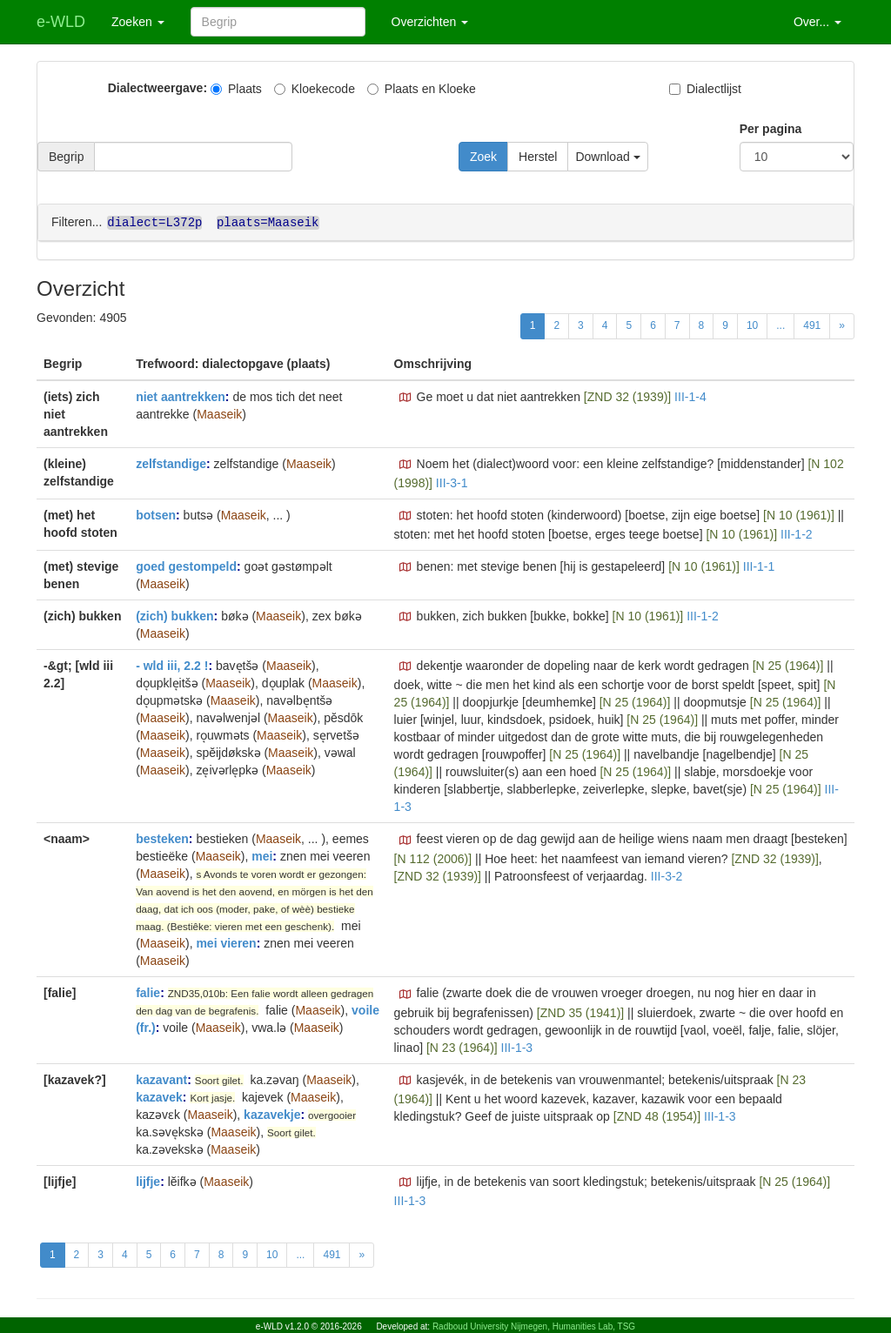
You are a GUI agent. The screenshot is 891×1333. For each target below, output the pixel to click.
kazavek (159, 1096)
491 (812, 324)
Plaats (236, 89)
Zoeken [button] (137, 22)
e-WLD (61, 21)
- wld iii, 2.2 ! (172, 665)
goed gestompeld (186, 566)
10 (752, 324)
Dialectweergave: (157, 88)
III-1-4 (690, 396)
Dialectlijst (705, 89)
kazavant (161, 1079)
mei (261, 855)
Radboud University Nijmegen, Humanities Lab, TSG (533, 1326)
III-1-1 (759, 566)
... (780, 324)
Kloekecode (314, 89)
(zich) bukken (174, 615)
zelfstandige (171, 463)
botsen (156, 514)
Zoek (483, 157)
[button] (405, 396)
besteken (162, 838)
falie (148, 992)
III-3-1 (452, 482)
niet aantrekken (180, 396)
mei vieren (226, 942)
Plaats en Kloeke (421, 89)
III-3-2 (667, 875)
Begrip (66, 157)
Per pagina (771, 129)
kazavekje (272, 1114)
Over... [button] (817, 22)
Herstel (538, 157)
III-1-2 (796, 533)
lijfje (148, 1181)
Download (607, 157)
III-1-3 (517, 1047)
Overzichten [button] (430, 22)
